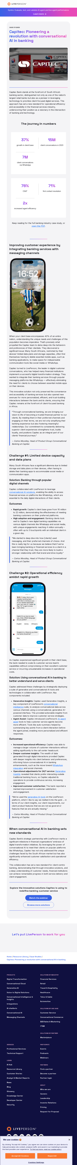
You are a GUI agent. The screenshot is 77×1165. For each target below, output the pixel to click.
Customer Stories (14, 1073)
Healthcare (45, 992)
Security (10, 1105)
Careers (43, 1094)
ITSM (42, 1026)
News (9, 1082)
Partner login (46, 1078)
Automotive (45, 1001)
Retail (42, 983)
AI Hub (9, 1065)
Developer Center (14, 1100)
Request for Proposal (49, 1111)
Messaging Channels (16, 1017)
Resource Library (20, 957)
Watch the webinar (38, 898)
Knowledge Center (15, 1096)
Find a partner (46, 1069)
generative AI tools (36, 797)
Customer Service (48, 1013)
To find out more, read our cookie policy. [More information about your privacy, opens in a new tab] (46, 1157)
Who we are (45, 1089)
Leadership (45, 1098)
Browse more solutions (38, 905)
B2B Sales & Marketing (50, 1022)
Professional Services (16, 1049)
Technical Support (15, 1053)
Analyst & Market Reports (18, 1078)
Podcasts (44, 1053)
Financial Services (48, 979)
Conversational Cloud (16, 983)
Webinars (44, 1058)
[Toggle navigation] (66, 4)
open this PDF (38, 226)
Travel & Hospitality (49, 988)
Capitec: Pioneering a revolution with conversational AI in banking (36, 959)
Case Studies (35, 957)
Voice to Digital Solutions (18, 992)
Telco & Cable (46, 997)
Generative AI (13, 988)
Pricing (43, 1107)
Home (9, 957)
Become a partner (48, 1073)
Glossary (10, 1091)
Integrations (12, 1004)
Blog (9, 1087)
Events (43, 1049)
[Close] (69, 1147)
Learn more (38, 14)
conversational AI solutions (22, 492)
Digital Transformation (17, 979)
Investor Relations (48, 1103)
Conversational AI (14, 1013)
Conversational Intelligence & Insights (20, 998)
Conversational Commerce (51, 1017)
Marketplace (46, 1037)
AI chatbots (12, 1008)
